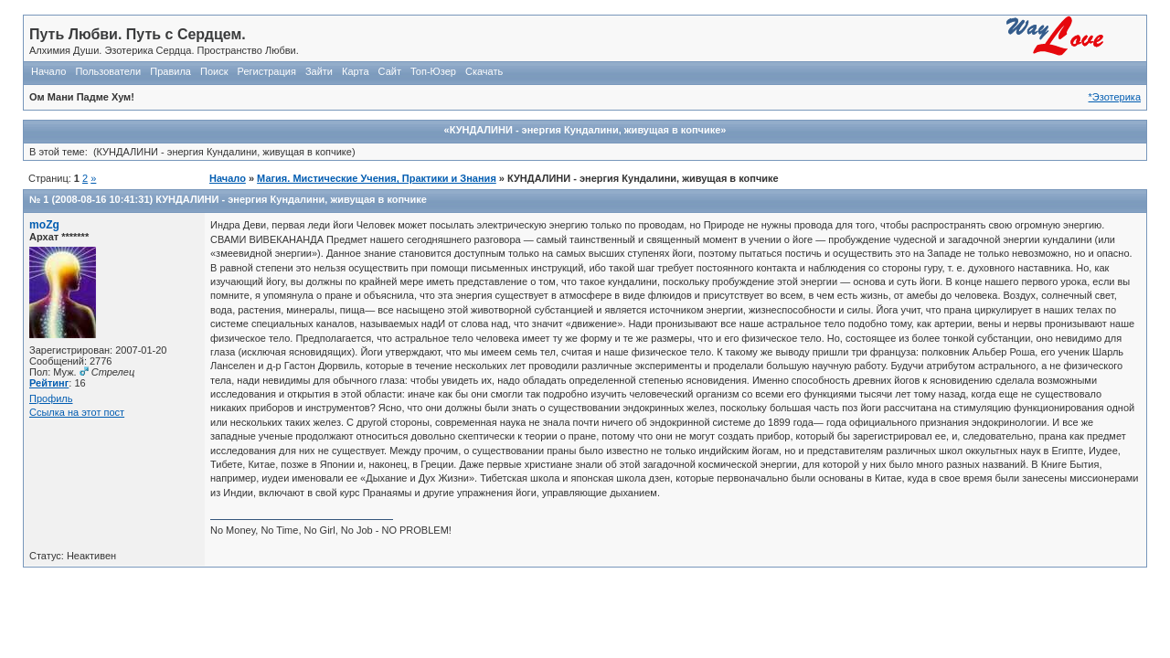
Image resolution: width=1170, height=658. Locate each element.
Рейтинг (49, 382)
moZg (44, 224)
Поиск (214, 71)
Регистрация (267, 71)
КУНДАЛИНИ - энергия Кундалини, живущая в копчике (291, 199)
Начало (48, 71)
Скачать (484, 71)
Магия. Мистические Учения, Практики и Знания (376, 178)
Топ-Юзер (433, 71)
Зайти (319, 71)
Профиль (51, 398)
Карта (355, 71)
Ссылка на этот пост (76, 412)
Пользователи (108, 71)
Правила (170, 71)
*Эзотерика (1115, 96)
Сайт (389, 71)
